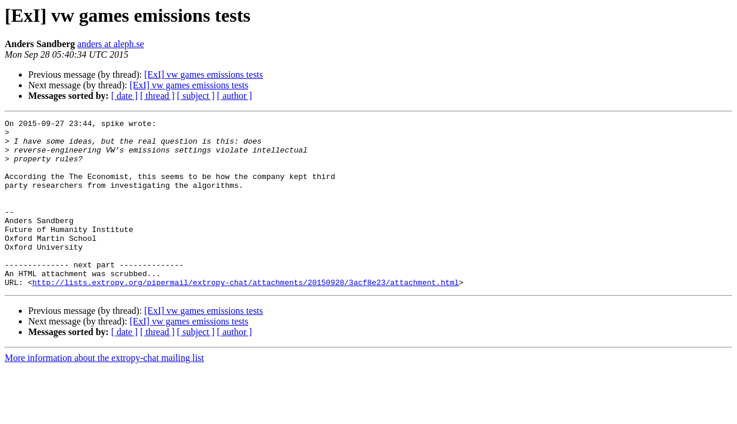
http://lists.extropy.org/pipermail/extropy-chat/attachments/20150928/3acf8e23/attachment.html (245, 315)
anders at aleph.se (111, 44)
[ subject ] (196, 96)
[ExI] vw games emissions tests (203, 74)
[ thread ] (157, 96)
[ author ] (234, 96)
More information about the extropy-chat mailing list (104, 391)
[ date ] (124, 96)
